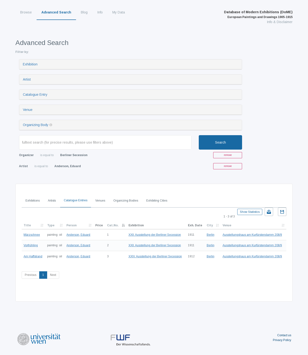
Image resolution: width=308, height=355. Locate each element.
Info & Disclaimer (280, 22)
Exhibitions (33, 200)
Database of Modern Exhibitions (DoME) (258, 14)
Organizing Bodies (125, 200)
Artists (52, 200)
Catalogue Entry (35, 94)
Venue (27, 110)
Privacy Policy (282, 340)
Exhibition (30, 64)
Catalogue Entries (75, 200)
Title (27, 225)
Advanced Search (56, 12)
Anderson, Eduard (78, 234)
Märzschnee (32, 234)
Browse (26, 12)
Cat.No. (113, 225)
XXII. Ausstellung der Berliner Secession (154, 234)
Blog (84, 12)
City (210, 225)
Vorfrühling (31, 245)
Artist (27, 79)
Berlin (210, 234)
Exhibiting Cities (156, 200)
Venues (100, 200)
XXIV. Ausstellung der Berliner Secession (155, 256)
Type (50, 225)
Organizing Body (35, 125)
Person (71, 225)
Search (220, 142)
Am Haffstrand (33, 256)
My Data (118, 12)
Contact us (284, 335)
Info (100, 12)
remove (228, 155)
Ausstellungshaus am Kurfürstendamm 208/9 (252, 234)
